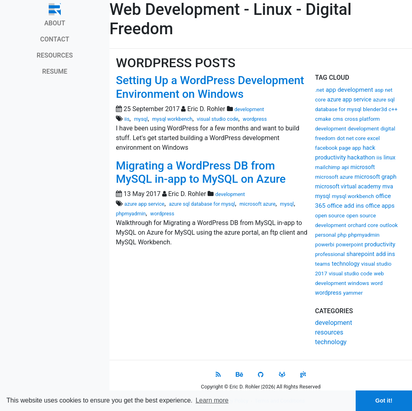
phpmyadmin (363, 235)
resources (329, 332)
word (377, 283)
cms (338, 119)
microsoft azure (334, 177)
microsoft (362, 167)
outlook (389, 225)
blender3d (375, 109)
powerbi (324, 245)
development (363, 129)
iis (379, 158)
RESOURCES (55, 55)
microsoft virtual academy (348, 186)
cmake (323, 119)
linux (389, 157)
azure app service (349, 99)
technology (346, 263)
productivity (380, 244)
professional (330, 254)
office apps (379, 205)
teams (322, 264)
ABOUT (54, 23)
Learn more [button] (212, 400)
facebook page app (338, 148)
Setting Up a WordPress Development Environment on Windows (210, 87)
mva (387, 186)
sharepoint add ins (370, 254)
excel (373, 138)
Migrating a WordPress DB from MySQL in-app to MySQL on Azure (201, 172)
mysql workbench (353, 196)
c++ (393, 109)
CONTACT (54, 39)
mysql (322, 196)
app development (349, 89)
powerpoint (349, 245)
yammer (353, 293)
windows (358, 283)
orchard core (363, 225)
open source (330, 216)
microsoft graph (375, 176)
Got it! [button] (383, 400)
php (342, 235)
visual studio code (350, 274)
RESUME (54, 71)
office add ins (345, 205)
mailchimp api (332, 167)
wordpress (328, 292)
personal (325, 235)
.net (319, 90)
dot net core (351, 138)
